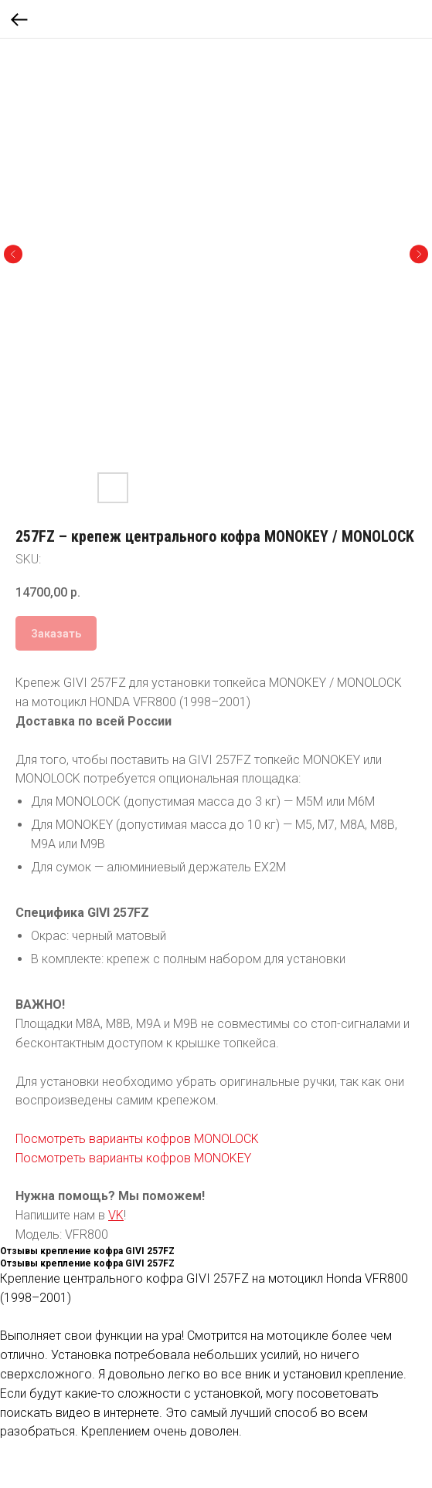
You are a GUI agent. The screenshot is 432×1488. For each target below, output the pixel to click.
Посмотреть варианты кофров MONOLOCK (137, 1138)
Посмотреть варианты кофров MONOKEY (133, 1158)
